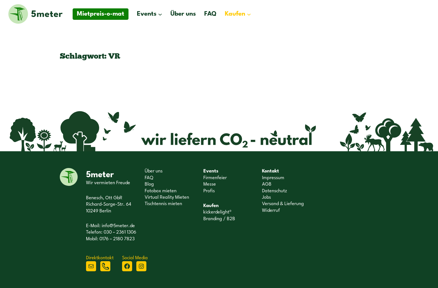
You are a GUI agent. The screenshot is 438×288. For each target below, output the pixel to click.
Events (146, 14)
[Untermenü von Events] (160, 14)
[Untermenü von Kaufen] (249, 14)
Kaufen (235, 14)
